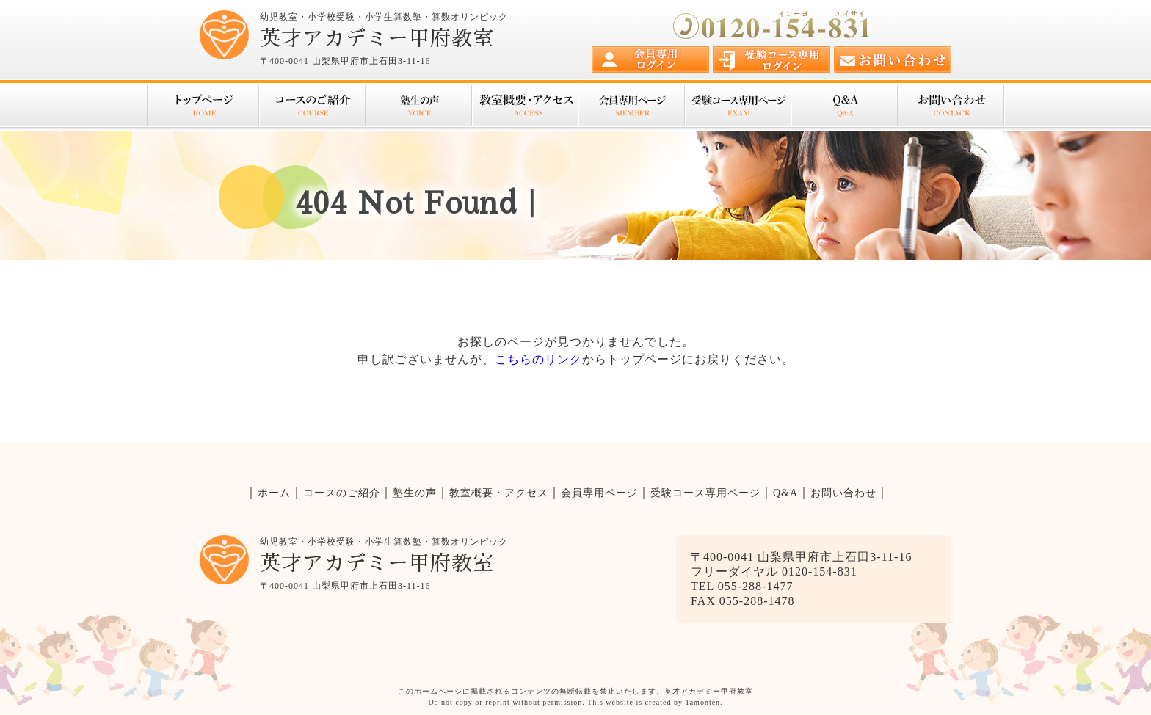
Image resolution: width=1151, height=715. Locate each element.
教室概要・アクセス (524, 105)
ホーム (274, 492)
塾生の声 (418, 105)
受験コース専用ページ (737, 105)
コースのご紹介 (311, 105)
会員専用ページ (631, 105)
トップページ (202, 105)
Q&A (844, 105)
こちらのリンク (538, 359)
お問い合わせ (951, 105)
